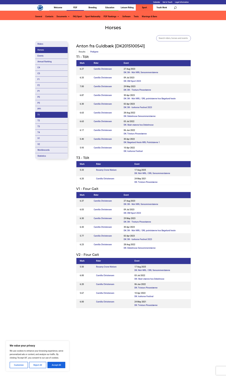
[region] (37, 356)
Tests (136, 16)
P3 (38, 103)
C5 (38, 73)
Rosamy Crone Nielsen (106, 170)
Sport (144, 7)
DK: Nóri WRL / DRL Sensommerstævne (152, 173)
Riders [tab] (40, 44)
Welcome (58, 7)
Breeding (92, 7)
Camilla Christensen (103, 69)
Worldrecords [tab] (43, 150)
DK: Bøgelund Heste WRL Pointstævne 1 (142, 142)
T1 (38, 115)
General (38, 16)
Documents (61, 16)
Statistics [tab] (41, 156)
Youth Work (162, 7)
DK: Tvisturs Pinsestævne (135, 134)
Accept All (56, 365)
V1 (38, 138)
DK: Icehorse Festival (133, 151)
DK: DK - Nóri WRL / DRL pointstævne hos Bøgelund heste (150, 98)
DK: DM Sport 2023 (132, 81)
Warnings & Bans (149, 16)
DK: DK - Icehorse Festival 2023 (138, 107)
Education (109, 7)
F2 (38, 85)
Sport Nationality (92, 16)
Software (126, 16)
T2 (38, 120)
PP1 (39, 109)
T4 (38, 132)
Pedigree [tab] (94, 52)
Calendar (156, 2)
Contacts (49, 16)
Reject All (37, 365)
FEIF (75, 7)
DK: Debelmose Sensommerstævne (140, 116)
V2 (38, 144)
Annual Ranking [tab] (44, 61)
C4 (38, 67)
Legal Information (182, 2)
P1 (38, 91)
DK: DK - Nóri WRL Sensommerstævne (141, 72)
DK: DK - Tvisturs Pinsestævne (137, 90)
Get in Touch (167, 2)
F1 (38, 79)
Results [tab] (82, 52)
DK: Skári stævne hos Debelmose (139, 125)
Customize (19, 365)
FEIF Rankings (109, 16)
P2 (38, 97)
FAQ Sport (77, 16)
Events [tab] (40, 56)
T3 (38, 126)
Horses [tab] (40, 50)
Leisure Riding (127, 7)
